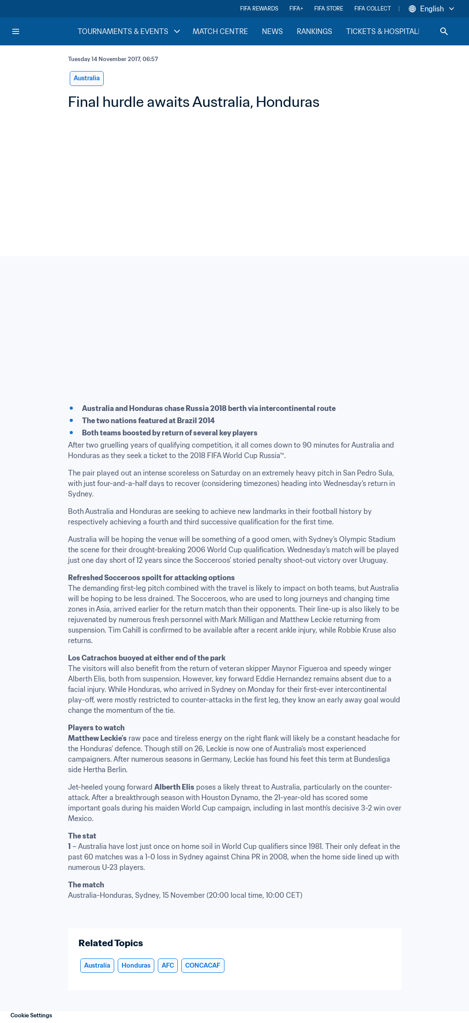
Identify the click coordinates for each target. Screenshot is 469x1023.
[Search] (444, 31)
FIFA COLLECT (372, 8)
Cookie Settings (31, 1015)
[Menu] (15, 31)
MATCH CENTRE (220, 31)
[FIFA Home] (44, 31)
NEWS (272, 31)
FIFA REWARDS (259, 8)
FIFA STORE (328, 8)
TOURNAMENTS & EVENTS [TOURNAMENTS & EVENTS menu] (130, 31)
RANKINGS (314, 31)
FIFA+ (296, 8)
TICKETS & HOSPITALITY (387, 31)
